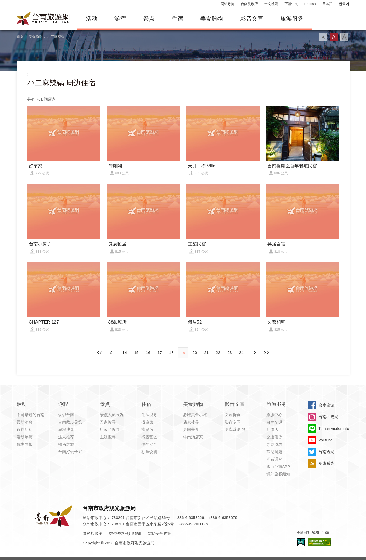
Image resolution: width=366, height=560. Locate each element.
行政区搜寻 (110, 429)
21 (206, 352)
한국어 (344, 4)
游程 (120, 18)
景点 (149, 18)
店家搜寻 (191, 422)
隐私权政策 (93, 533)
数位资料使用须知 (125, 533)
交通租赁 (274, 437)
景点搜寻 (108, 422)
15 (136, 352)
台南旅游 (326, 405)
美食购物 (211, 18)
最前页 (99, 352)
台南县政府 (249, 4)
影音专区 (232, 422)
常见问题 (274, 451)
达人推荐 (66, 437)
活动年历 (25, 437)
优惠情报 (25, 444)
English (310, 4)
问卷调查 (274, 459)
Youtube (325, 440)
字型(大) (344, 37)
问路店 (272, 429)
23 (230, 352)
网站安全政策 (159, 533)
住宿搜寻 (149, 414)
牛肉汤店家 (193, 437)
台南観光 (326, 451)
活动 (92, 18)
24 (241, 352)
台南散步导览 (70, 422)
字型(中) (334, 37)
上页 (254, 352)
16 (148, 352)
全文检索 (271, 4)
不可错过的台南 (30, 414)
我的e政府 (301, 542)
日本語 (327, 4)
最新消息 (25, 422)
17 (159, 352)
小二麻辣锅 (55, 37)
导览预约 (274, 444)
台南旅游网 (43, 19)
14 (124, 352)
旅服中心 (274, 414)
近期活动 (25, 429)
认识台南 (66, 414)
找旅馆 (147, 422)
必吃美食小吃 (195, 414)
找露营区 (149, 437)
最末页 (266, 352)
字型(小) (323, 37)
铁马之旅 (66, 444)
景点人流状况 (112, 414)
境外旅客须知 (278, 474)
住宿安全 (149, 444)
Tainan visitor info (333, 428)
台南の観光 (328, 417)
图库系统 (232, 429)
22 (218, 352)
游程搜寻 (66, 429)
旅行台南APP (278, 466)
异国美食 (191, 429)
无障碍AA (319, 542)
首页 (20, 37)
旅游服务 (292, 18)
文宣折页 (232, 414)
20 (194, 352)
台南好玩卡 (68, 451)
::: (215, 4)
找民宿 (147, 429)
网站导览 (227, 4)
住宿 (177, 18)
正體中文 (291, 4)
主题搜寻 (108, 437)
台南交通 (274, 422)
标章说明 (149, 451)
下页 (111, 352)
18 (171, 352)
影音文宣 (251, 18)
